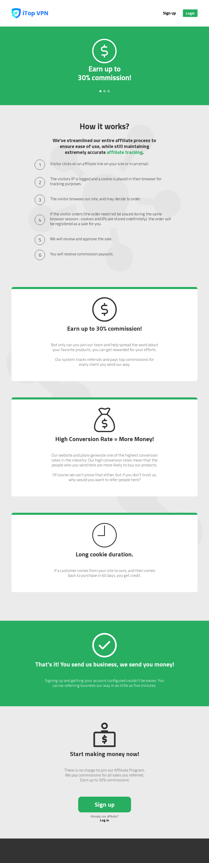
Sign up (169, 13)
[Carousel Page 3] (109, 91)
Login (190, 13)
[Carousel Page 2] (104, 91)
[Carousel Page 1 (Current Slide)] (100, 91)
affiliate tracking (125, 152)
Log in (104, 820)
